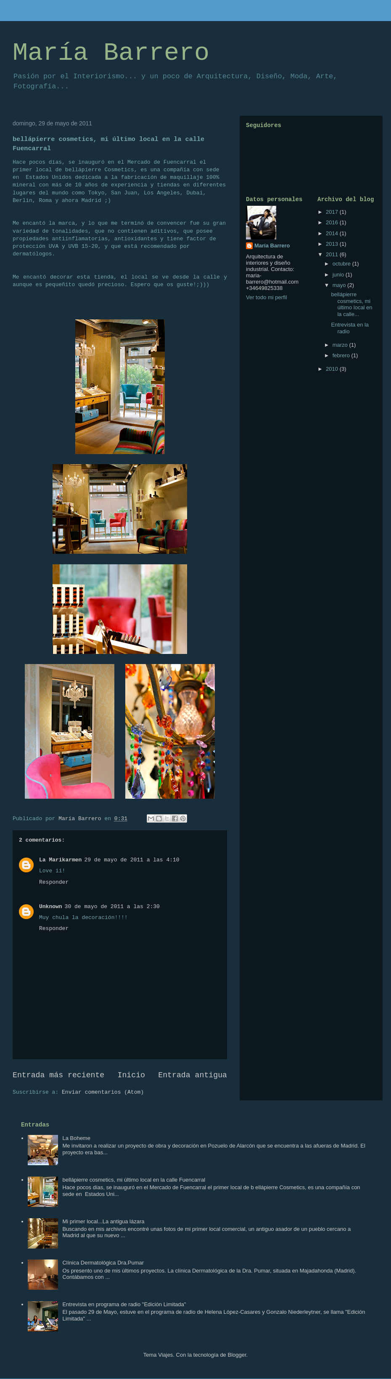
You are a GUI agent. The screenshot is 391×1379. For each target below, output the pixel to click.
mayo (340, 285)
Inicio (131, 1075)
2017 (333, 212)
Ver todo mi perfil (266, 297)
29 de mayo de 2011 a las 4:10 (131, 860)
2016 (333, 222)
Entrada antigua (192, 1075)
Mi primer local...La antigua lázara (103, 1221)
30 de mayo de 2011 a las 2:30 (112, 906)
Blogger (236, 1355)
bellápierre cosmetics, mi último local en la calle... (351, 304)
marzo (341, 345)
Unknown (50, 906)
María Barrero (111, 53)
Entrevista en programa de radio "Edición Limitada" (124, 1304)
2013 (333, 244)
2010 (333, 369)
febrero (342, 355)
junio (339, 274)
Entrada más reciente (58, 1075)
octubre (342, 263)
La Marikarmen (60, 860)
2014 (333, 233)
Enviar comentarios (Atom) (103, 1092)
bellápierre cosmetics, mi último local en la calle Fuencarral (133, 1180)
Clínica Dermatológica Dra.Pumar (103, 1262)
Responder (54, 882)
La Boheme (76, 1138)
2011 (333, 254)
